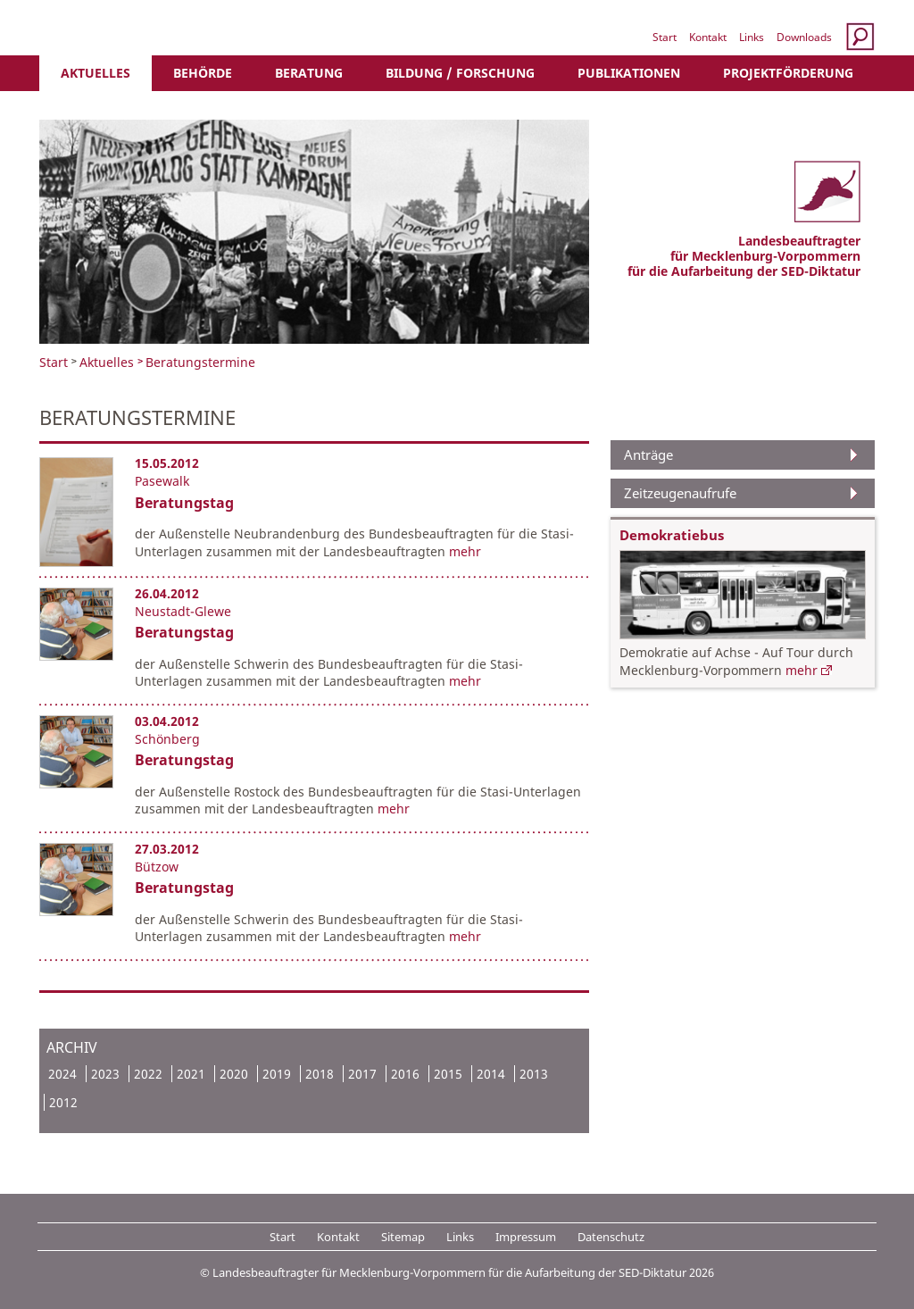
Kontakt (708, 37)
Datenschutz (610, 1237)
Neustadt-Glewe (183, 611)
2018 (319, 1073)
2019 (276, 1073)
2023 (105, 1073)
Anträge (648, 454)
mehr (465, 551)
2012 (63, 1102)
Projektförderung (788, 72)
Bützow (157, 866)
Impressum (525, 1237)
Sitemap (403, 1237)
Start (664, 37)
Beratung (309, 72)
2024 (62, 1073)
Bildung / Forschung (460, 72)
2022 (148, 1073)
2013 (533, 1073)
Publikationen (628, 72)
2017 (362, 1073)
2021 (191, 1073)
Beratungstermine (200, 362)
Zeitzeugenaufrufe (680, 493)
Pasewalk (162, 480)
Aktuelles (95, 72)
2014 (491, 1073)
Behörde (202, 72)
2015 (448, 1073)
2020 (234, 1073)
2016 (405, 1073)
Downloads (804, 37)
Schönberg (167, 738)
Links (751, 37)
